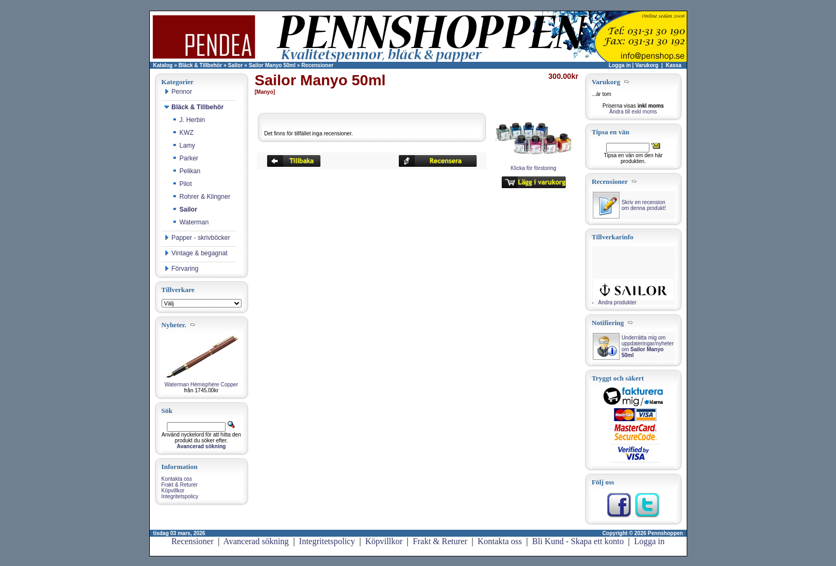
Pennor (178, 91)
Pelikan (186, 171)
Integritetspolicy (180, 496)
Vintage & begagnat (196, 253)
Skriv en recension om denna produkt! (644, 205)
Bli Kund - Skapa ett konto (578, 541)
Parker (185, 158)
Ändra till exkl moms (633, 112)
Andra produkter (617, 302)
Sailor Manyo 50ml (271, 65)
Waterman (190, 222)
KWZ (183, 132)
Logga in (619, 65)
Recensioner (317, 65)
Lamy (183, 145)
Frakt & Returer (180, 485)
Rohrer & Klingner (201, 196)
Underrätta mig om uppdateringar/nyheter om (648, 346)
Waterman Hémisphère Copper (201, 384)
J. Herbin (188, 120)
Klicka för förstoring (534, 165)
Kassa (673, 65)
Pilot (182, 184)
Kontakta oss (177, 479)
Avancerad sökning (256, 541)
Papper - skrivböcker (197, 237)
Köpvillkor (173, 491)
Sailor (235, 65)
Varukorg (646, 65)
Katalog (163, 65)
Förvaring (181, 268)
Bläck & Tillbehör (200, 65)
